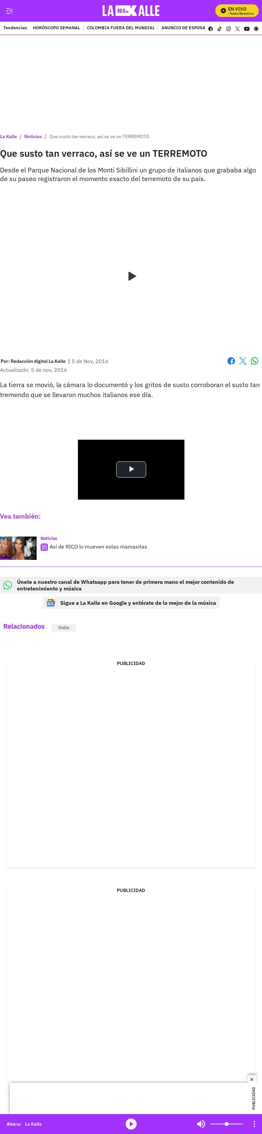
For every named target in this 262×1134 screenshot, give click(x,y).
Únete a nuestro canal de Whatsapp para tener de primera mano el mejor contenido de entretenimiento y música (118, 585)
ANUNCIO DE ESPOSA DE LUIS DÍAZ (198, 28)
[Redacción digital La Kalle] (38, 361)
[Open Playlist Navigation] (254, 1124)
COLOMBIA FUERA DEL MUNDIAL (121, 28)
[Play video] (131, 276)
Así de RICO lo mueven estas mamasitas (98, 546)
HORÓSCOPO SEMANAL (56, 28)
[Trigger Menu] (9, 11)
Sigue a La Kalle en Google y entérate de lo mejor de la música (131, 602)
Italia (63, 627)
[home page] (133, 11)
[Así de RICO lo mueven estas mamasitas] (18, 548)
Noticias (33, 136)
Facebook (231, 361)
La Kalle (8, 136)
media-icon (131, 1124)
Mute (201, 1124)
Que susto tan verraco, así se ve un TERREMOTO (99, 136)
